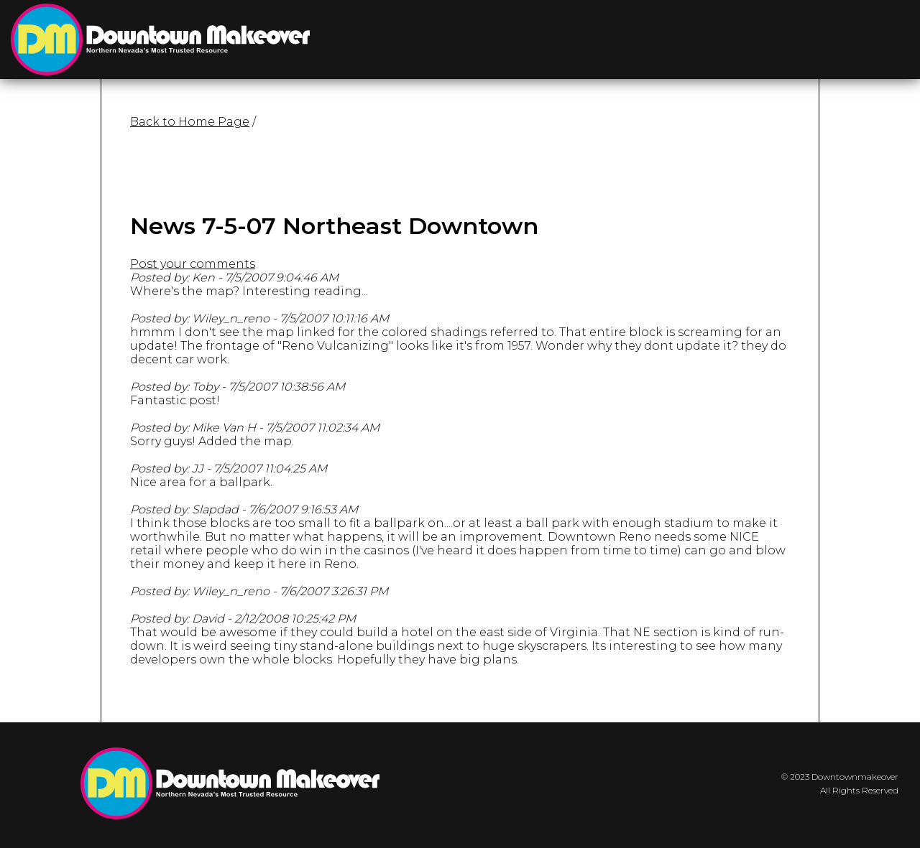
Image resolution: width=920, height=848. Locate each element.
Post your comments (192, 264)
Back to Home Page (189, 122)
